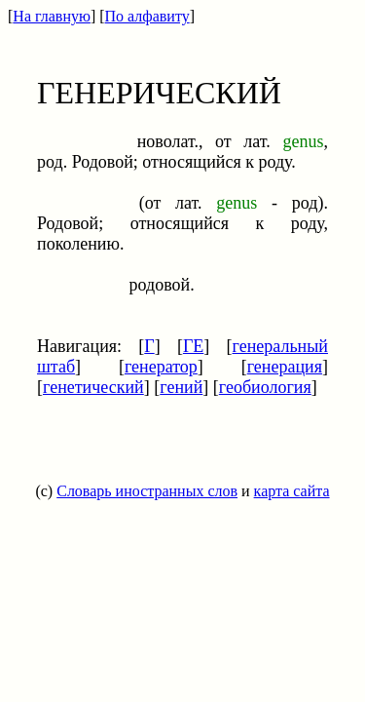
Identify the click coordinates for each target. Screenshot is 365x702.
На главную (52, 16)
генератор (161, 366)
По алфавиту (147, 16)
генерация (284, 366)
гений (181, 387)
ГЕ (193, 346)
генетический (93, 387)
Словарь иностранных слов (146, 491)
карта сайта (292, 491)
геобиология (265, 387)
